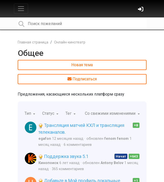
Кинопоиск (48, 163)
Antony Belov (112, 163)
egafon (44, 138)
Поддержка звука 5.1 (63, 156)
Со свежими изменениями (110, 113)
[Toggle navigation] (21, 9)
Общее (30, 53)
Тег (69, 113)
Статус (48, 113)
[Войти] (141, 10)
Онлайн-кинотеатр (69, 42)
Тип (28, 113)
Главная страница (33, 42)
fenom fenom (116, 138)
